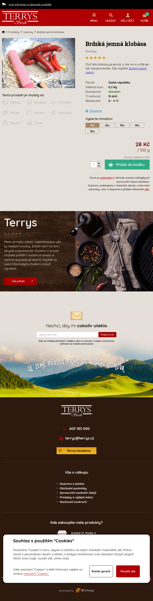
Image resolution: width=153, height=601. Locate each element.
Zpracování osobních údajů (78, 493)
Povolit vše (128, 571)
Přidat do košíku (130, 164)
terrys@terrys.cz (79, 438)
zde (147, 189)
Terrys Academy (76, 450)
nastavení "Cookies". (36, 574)
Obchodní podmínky (73, 488)
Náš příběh (22, 281)
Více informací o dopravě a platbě (30, 4)
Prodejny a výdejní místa (76, 497)
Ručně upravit (101, 571)
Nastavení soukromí (73, 502)
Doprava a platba (72, 483)
